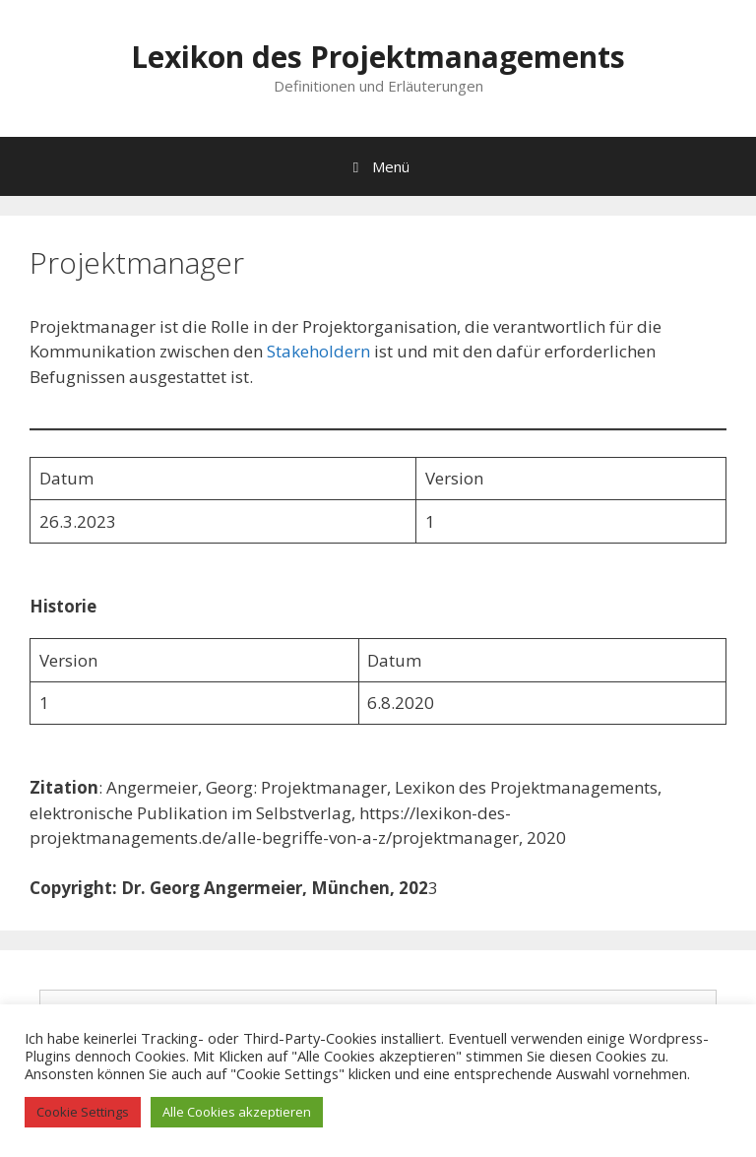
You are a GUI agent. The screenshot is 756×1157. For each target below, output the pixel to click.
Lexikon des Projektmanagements (378, 56)
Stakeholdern (320, 351)
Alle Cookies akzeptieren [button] (236, 1112)
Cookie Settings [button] (82, 1112)
